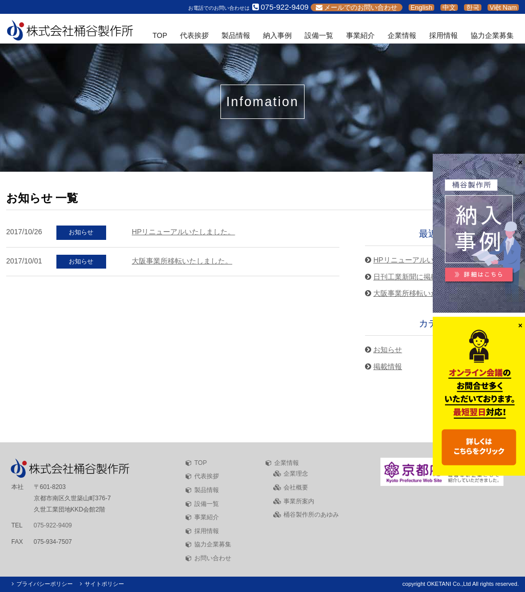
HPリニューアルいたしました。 (183, 232)
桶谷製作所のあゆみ (311, 514)
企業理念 (296, 473)
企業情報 (402, 35)
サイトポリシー (104, 584)
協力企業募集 (492, 35)
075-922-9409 (53, 525)
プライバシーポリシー (44, 584)
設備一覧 (319, 35)
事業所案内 (299, 501)
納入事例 (277, 35)
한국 (472, 7)
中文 (449, 7)
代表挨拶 (194, 35)
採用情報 (443, 35)
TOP (159, 35)
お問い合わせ (212, 558)
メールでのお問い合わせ (356, 7)
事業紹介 (360, 35)
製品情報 (235, 35)
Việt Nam (503, 7)
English (422, 7)
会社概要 (296, 487)
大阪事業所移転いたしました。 (182, 261)
